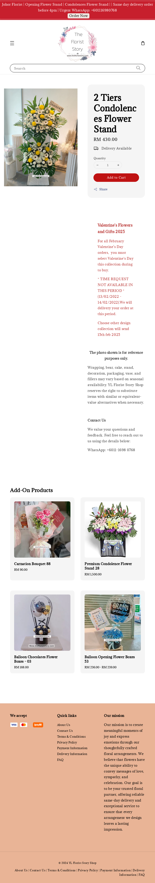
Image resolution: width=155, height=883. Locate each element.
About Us (63, 725)
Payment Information (72, 748)
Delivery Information (72, 754)
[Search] (138, 68)
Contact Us (65, 731)
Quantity (100, 158)
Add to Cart (116, 177)
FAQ (60, 760)
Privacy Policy (67, 742)
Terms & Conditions (71, 736)
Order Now (78, 16)
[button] (12, 43)
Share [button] (101, 189)
